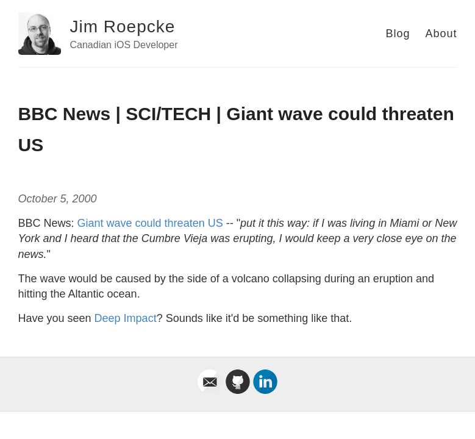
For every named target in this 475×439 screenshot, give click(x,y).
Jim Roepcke (123, 26)
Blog (397, 33)
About (441, 33)
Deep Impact (126, 318)
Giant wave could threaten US (150, 223)
